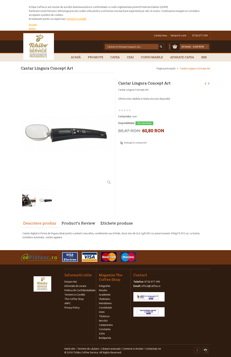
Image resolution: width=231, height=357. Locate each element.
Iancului (103, 320)
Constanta (104, 329)
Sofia (102, 333)
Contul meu (160, 35)
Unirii (101, 312)
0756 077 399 (152, 281)
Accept (33, 24)
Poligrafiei (104, 286)
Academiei (104, 294)
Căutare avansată (110, 348)
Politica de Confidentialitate (79, 290)
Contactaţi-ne (153, 348)
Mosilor (103, 290)
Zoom (108, 182)
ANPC (67, 303)
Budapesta (105, 337)
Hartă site (69, 348)
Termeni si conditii (76, 18)
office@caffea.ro (150, 286)
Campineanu (106, 324)
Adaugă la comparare (135, 142)
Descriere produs (39, 223)
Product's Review (78, 223)
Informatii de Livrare (75, 286)
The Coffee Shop (74, 299)
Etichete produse (117, 223)
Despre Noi (70, 281)
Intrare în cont (178, 35)
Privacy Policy (72, 307)
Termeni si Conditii (74, 294)
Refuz (32, 28)
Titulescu (104, 316)
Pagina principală (166, 68)
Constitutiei (105, 307)
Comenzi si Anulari (133, 348)
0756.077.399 (200, 35)
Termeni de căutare (88, 348)
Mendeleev (105, 303)
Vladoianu (104, 299)
